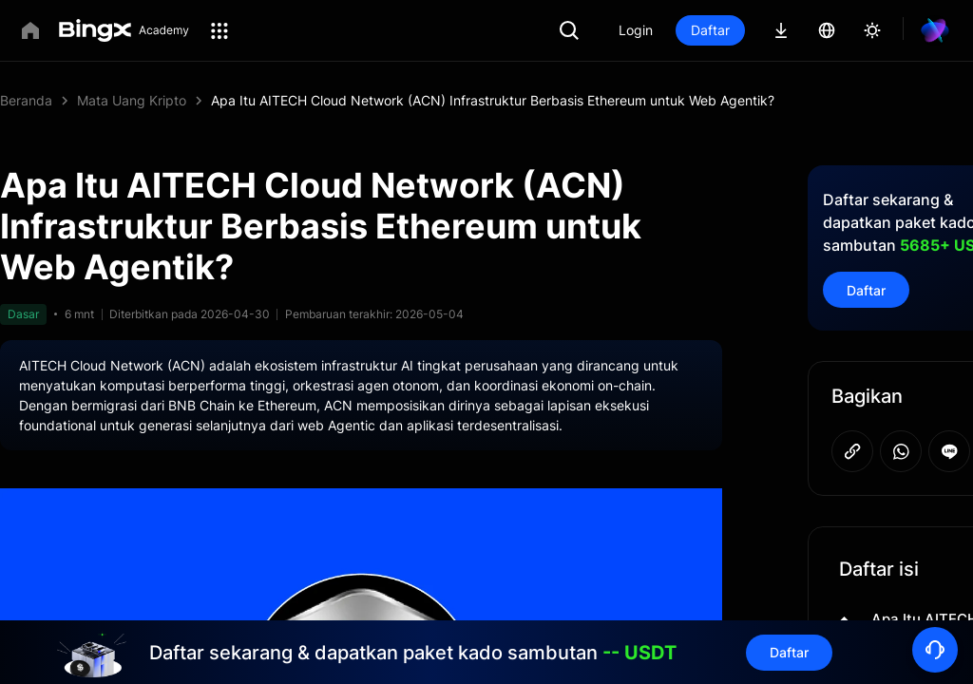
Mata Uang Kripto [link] (131, 100)
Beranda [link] (26, 100)
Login (700, 30)
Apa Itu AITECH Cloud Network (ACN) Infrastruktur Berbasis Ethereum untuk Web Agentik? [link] (492, 100)
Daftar (774, 30)
